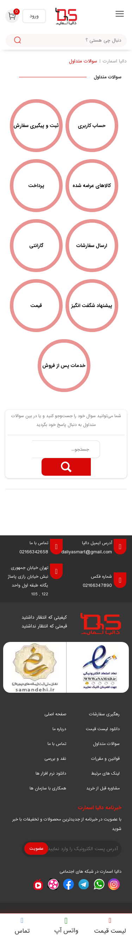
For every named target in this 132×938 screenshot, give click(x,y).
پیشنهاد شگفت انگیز (91, 305)
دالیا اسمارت (115, 61)
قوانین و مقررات (105, 759)
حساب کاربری (92, 126)
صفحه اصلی (55, 714)
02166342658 (33, 552)
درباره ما (59, 729)
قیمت (36, 305)
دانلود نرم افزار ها (51, 773)
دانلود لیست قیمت (103, 729)
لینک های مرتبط (105, 773)
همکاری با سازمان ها (48, 788)
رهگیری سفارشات (104, 714)
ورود (34, 16)
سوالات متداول (83, 61)
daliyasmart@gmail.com (86, 552)
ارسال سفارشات (91, 245)
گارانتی (36, 245)
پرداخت (36, 186)
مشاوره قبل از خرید (103, 788)
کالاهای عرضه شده (92, 186)
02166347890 (97, 585)
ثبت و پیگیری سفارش (36, 126)
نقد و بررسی (55, 759)
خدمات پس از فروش (64, 365)
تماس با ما (57, 744)
